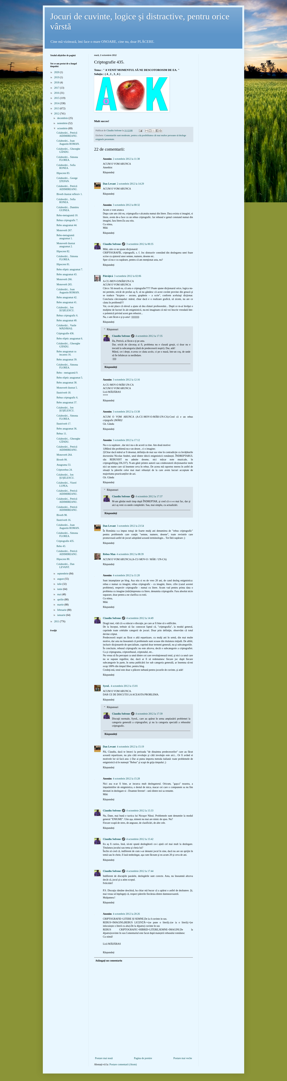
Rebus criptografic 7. (67, 220)
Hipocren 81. (63, 264)
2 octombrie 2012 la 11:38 (126, 159)
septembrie (63, 573)
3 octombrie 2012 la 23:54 (130, 526)
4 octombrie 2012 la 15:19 (130, 746)
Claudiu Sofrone (112, 244)
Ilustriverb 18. (64, 392)
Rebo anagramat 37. (67, 402)
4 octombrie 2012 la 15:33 (139, 810)
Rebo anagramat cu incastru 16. (66, 353)
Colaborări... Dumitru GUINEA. (68, 209)
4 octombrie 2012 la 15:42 (139, 839)
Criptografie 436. (65, 333)
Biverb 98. (62, 515)
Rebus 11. (62, 433)
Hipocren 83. (63, 173)
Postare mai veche (182, 1058)
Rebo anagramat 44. (67, 225)
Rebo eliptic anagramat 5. (70, 377)
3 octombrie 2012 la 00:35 (139, 244)
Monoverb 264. (64, 454)
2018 (57, 82)
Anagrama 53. (64, 464)
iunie (60, 589)
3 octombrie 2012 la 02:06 (127, 276)
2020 (57, 72)
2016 (57, 93)
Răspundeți (108, 172)
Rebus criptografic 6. (67, 315)
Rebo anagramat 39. (67, 359)
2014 (57, 103)
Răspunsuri (112, 329)
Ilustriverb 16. (64, 520)
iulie (59, 584)
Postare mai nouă (104, 1058)
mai (59, 594)
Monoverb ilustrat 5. (67, 387)
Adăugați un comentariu (108, 960)
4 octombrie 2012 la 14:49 (139, 618)
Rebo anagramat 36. (67, 428)
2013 (57, 108)
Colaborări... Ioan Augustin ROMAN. (68, 142)
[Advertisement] (143, 1050)
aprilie (60, 599)
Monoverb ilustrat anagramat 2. (66, 245)
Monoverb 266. (64, 279)
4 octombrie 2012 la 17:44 (139, 871)
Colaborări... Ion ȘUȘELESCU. (65, 309)
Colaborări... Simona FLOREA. (67, 159)
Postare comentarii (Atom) (123, 1064)
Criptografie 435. (65, 541)
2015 (57, 98)
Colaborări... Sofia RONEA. (66, 167)
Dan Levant (109, 183)
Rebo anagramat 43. (67, 274)
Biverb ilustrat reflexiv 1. (70, 194)
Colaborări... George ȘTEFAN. (67, 180)
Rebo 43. (61, 546)
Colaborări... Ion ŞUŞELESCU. (65, 409)
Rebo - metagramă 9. (67, 372)
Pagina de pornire (143, 1058)
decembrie (62, 118)
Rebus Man (109, 554)
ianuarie (61, 615)
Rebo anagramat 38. (67, 382)
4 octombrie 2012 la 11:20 (126, 575)
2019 (57, 77)
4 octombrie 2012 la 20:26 (126, 913)
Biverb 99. (62, 459)
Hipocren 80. (63, 559)
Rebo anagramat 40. (67, 320)
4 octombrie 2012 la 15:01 (124, 686)
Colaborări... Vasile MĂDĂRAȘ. (66, 327)
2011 (57, 621)
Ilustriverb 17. (64, 423)
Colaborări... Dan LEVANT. (65, 566)
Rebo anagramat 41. (67, 302)
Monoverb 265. (64, 284)
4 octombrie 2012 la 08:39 (130, 554)
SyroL (106, 686)
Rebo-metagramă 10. (67, 215)
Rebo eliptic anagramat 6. (70, 338)
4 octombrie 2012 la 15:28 (126, 778)
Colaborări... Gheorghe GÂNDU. (68, 150)
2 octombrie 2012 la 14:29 (130, 183)
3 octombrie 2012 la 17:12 (126, 440)
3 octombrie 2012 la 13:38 (126, 411)
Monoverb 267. (64, 230)
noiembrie (62, 123)
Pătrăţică (108, 276)
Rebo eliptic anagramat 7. (70, 269)
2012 (57, 113)
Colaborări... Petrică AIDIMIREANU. (67, 134)
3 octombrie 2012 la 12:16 (126, 379)
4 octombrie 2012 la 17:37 (149, 496)
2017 (57, 87)
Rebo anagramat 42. (67, 297)
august (60, 579)
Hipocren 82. (63, 251)
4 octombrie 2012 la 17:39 (149, 713)
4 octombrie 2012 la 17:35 (149, 336)
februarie (62, 610)
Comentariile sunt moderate (117, 135)
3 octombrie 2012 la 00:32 (126, 205)
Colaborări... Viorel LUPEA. (67, 484)
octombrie (62, 128)
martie (60, 604)
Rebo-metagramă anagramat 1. (65, 237)
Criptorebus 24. (64, 469)
